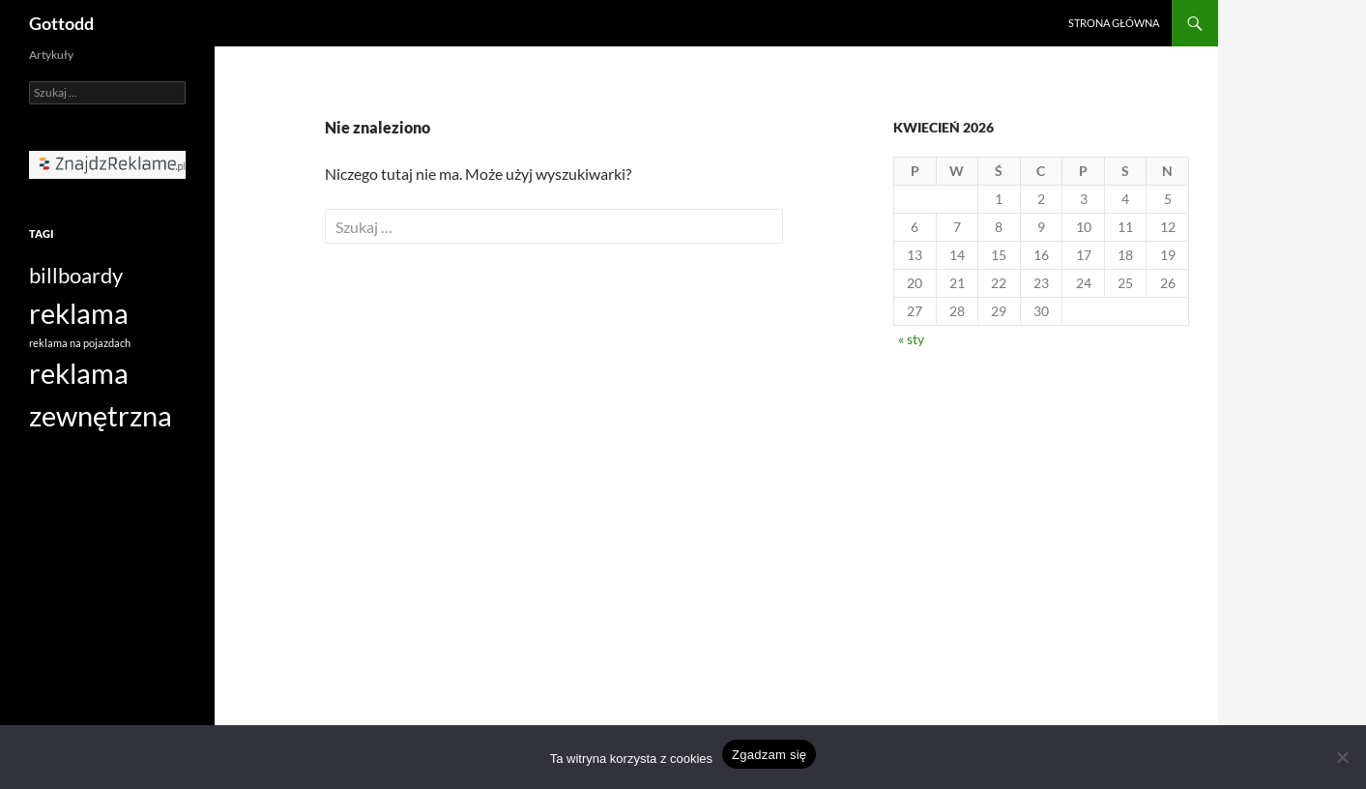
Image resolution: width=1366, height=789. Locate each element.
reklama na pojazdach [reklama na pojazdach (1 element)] (80, 342)
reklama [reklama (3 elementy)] (79, 313)
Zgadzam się (769, 754)
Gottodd (61, 23)
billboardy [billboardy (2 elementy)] (76, 275)
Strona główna (1113, 22)
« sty (911, 339)
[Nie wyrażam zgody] (1341, 757)
